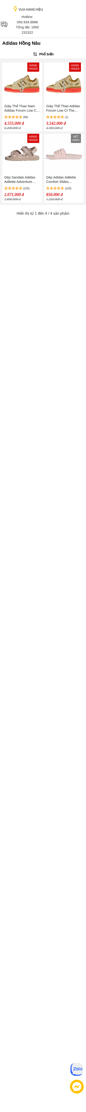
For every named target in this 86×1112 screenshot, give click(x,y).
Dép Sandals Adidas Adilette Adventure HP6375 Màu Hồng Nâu (19, 179)
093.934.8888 (27, 22)
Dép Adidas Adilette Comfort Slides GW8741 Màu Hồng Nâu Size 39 (61, 179)
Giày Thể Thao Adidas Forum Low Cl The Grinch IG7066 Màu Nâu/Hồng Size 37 (63, 108)
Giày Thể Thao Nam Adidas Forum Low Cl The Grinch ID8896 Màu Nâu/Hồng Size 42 (20, 108)
